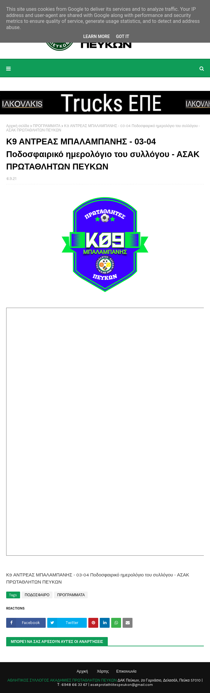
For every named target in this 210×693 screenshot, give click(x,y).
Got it (122, 36)
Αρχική (82, 671)
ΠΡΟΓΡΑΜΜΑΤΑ (47, 126)
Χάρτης (103, 671)
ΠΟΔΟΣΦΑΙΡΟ (37, 595)
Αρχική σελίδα (17, 126)
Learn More (96, 36)
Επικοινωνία (126, 671)
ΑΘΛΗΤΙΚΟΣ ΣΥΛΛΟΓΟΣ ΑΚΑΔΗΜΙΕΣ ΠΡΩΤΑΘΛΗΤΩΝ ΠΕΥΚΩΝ (62, 680)
